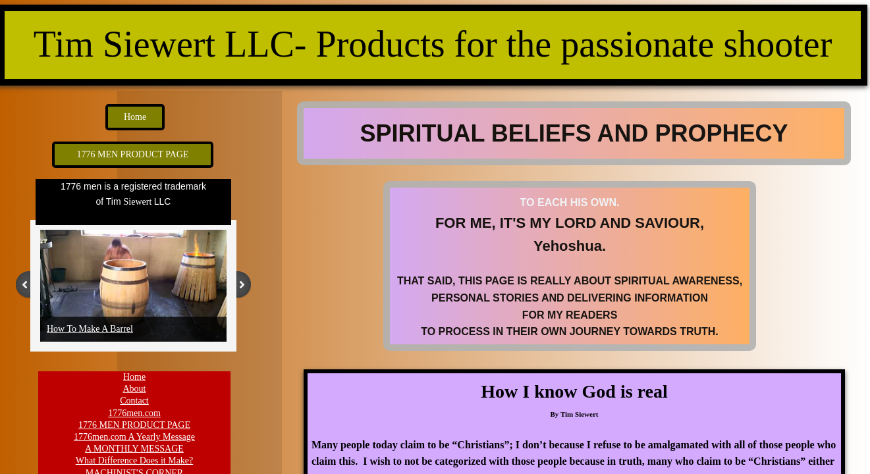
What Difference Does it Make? (135, 460)
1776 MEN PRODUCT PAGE (134, 425)
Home (134, 377)
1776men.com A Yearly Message (134, 437)
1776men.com (134, 413)
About (134, 389)
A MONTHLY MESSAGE (134, 449)
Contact (134, 401)
